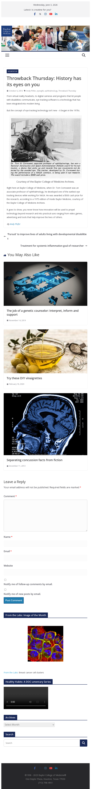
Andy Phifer (31, 91)
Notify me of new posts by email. (22, 594)
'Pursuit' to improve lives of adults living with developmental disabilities (45, 236)
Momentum (12, 71)
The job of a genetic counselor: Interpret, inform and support (43, 312)
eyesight (40, 91)
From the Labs (11, 672)
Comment (10, 496)
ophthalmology (51, 91)
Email (8, 551)
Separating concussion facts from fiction (34, 460)
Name (8, 537)
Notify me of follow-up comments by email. (28, 584)
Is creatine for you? (41, 9)
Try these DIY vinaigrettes (24, 378)
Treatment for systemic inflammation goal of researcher (53, 245)
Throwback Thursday (67, 91)
